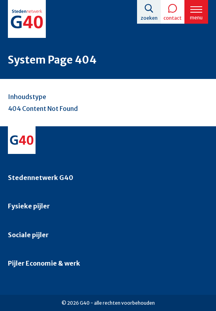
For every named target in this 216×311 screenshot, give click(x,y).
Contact (172, 18)
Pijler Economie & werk (44, 263)
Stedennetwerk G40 (40, 178)
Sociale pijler (28, 235)
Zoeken (149, 18)
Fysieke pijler (29, 206)
